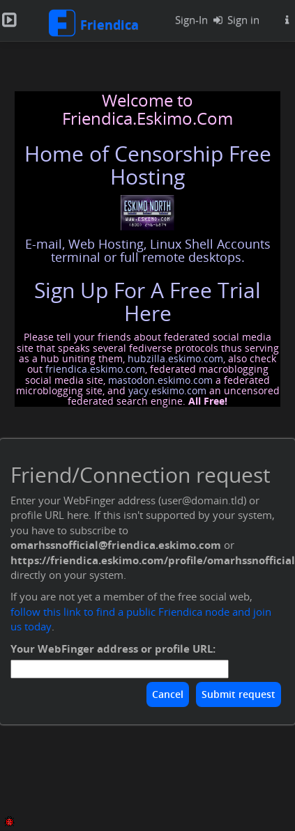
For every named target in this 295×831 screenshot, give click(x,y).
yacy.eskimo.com (167, 390)
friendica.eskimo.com (95, 368)
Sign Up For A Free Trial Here (147, 301)
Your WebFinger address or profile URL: (112, 648)
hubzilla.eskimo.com (175, 358)
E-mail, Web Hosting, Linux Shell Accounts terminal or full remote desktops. (148, 250)
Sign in (233, 19)
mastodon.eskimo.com (160, 380)
